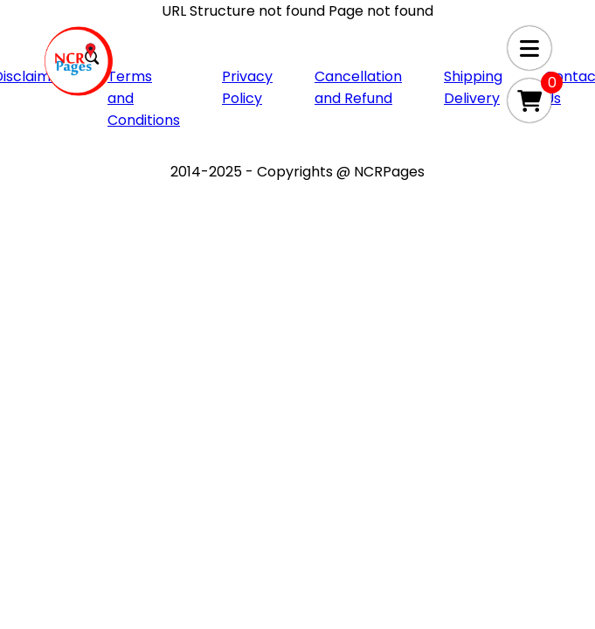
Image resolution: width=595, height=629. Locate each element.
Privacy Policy (247, 87)
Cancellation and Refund (358, 87)
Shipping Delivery (473, 87)
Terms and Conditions (143, 98)
